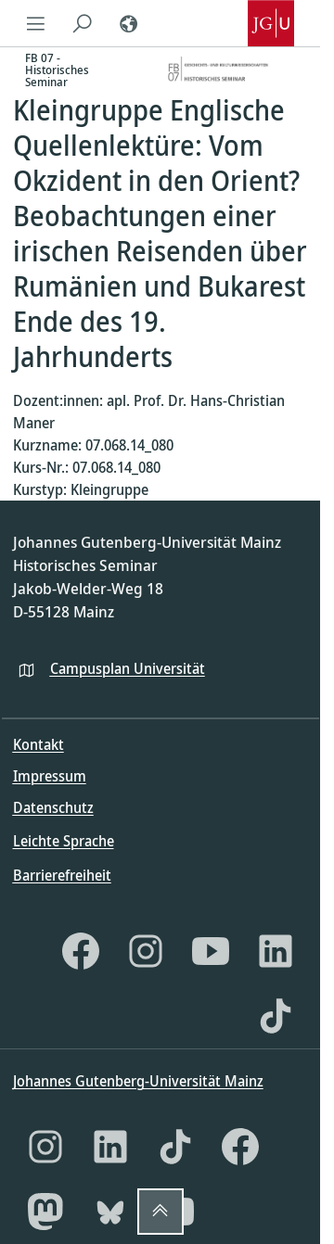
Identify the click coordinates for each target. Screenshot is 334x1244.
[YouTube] (210, 951)
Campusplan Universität (127, 668)
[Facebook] (80, 951)
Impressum (49, 776)
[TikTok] (275, 1016)
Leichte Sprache (63, 841)
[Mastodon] (45, 1211)
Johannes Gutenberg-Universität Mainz (138, 1081)
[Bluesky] (110, 1211)
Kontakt (38, 744)
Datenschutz (53, 807)
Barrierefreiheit (62, 875)
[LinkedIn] (275, 951)
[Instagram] (145, 951)
